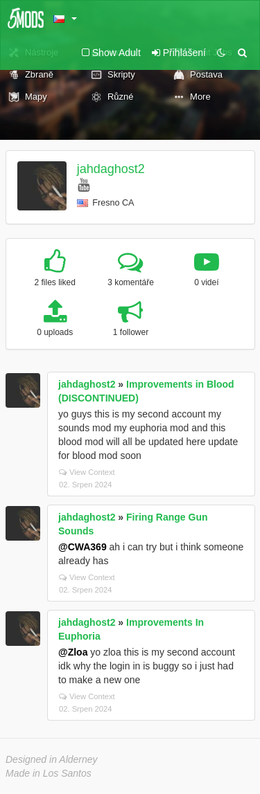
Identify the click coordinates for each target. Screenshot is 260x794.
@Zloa (72, 652)
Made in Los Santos (49, 773)
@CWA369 (82, 546)
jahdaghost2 (111, 169)
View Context (87, 472)
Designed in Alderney (52, 759)
